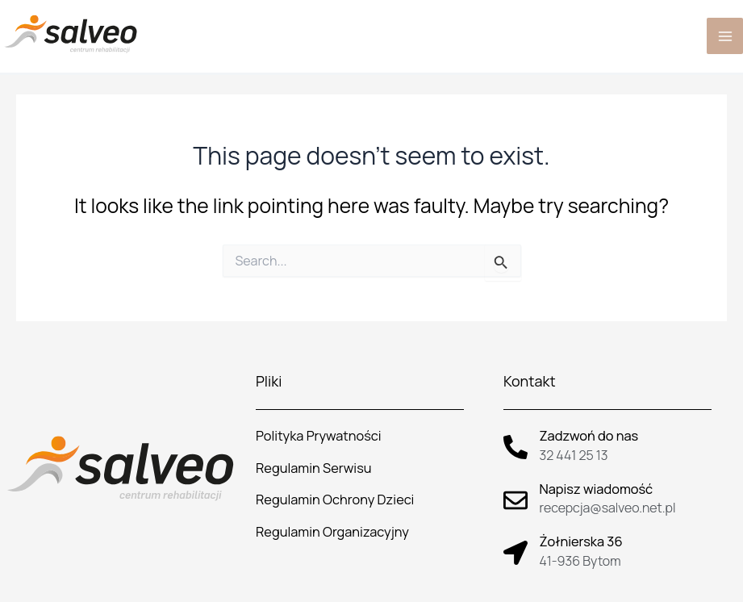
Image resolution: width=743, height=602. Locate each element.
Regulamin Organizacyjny (332, 532)
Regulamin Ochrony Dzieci (335, 499)
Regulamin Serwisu (314, 468)
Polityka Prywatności (318, 436)
